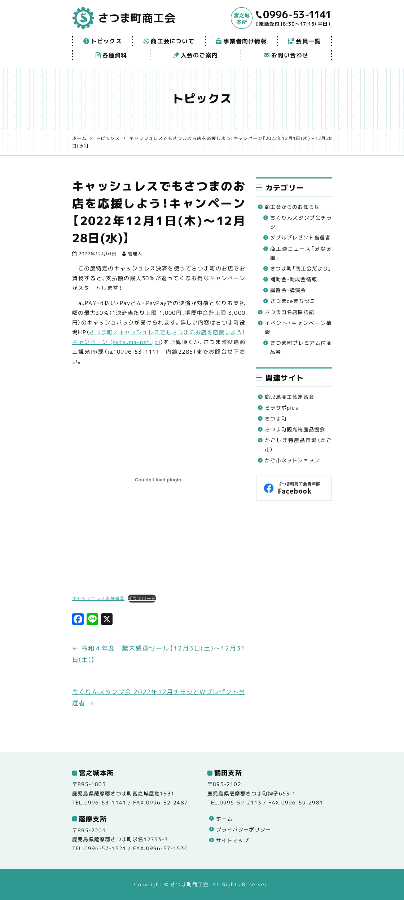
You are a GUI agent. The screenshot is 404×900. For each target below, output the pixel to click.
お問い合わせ (286, 55)
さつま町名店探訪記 (289, 312)
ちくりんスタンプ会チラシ (301, 222)
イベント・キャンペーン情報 (298, 327)
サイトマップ (232, 840)
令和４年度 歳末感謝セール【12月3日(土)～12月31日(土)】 (158, 653)
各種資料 (111, 55)
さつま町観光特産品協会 (295, 429)
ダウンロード (142, 598)
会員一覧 (304, 41)
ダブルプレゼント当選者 (300, 237)
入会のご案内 (195, 55)
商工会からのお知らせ (292, 206)
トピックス (102, 41)
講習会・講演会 (288, 290)
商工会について (168, 41)
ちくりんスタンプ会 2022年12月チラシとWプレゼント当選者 (158, 697)
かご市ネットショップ (292, 460)
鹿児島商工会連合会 (289, 396)
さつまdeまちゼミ (292, 300)
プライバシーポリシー (243, 829)
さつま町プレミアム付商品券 (301, 347)
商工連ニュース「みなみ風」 (301, 253)
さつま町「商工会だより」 (300, 268)
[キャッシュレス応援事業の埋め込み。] (158, 480)
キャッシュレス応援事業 (98, 598)
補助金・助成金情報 (293, 279)
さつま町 (276, 418)
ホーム (224, 818)
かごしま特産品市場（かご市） (298, 445)
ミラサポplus (281, 407)
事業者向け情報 (241, 41)
